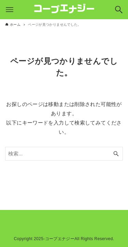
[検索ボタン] (119, 9)
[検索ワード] (64, 154)
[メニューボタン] (9, 9)
